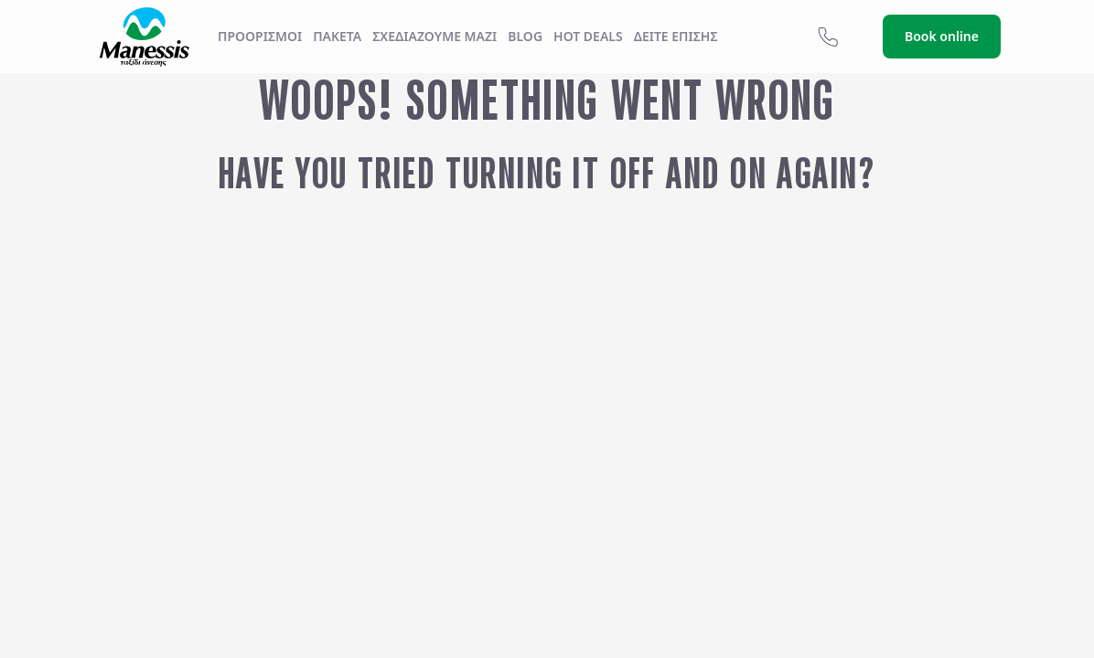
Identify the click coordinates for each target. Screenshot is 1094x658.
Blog (525, 36)
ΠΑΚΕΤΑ (337, 36)
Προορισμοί (260, 36)
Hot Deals (588, 36)
